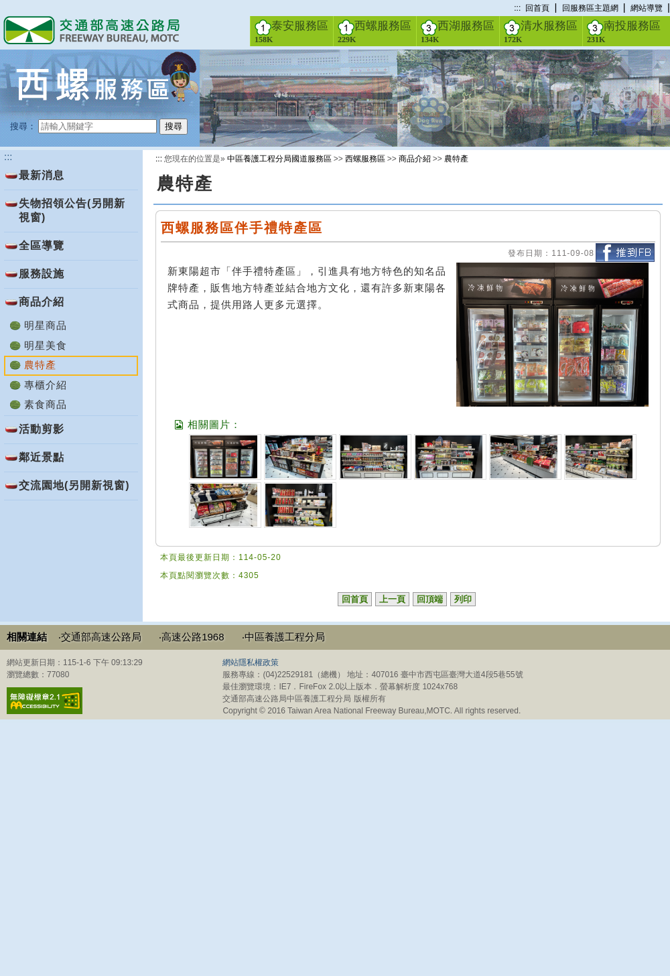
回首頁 (537, 8)
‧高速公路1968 (191, 636)
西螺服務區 (374, 31)
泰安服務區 (291, 31)
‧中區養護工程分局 (283, 636)
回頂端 (430, 599)
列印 (463, 599)
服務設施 (41, 273)
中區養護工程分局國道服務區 (279, 158)
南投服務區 (624, 31)
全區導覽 (41, 245)
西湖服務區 (457, 31)
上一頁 (392, 599)
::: (517, 8)
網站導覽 (646, 8)
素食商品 (45, 404)
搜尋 (173, 126)
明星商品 (45, 325)
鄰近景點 (41, 457)
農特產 (456, 158)
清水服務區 (541, 31)
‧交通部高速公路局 (99, 636)
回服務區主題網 (590, 8)
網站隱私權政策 (250, 662)
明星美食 (45, 345)
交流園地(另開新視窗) (74, 485)
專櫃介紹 (45, 385)
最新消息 (41, 175)
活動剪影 (41, 429)
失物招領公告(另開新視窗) (72, 210)
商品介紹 (41, 301)
